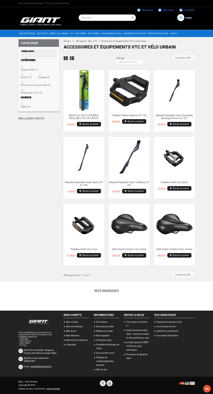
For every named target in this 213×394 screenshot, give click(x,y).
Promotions (101, 322)
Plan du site (101, 369)
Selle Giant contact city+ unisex (174, 249)
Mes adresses (72, 335)
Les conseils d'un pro (166, 326)
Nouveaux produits (105, 326)
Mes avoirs (71, 331)
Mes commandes (74, 326)
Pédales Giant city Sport (174, 182)
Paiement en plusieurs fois (169, 322)
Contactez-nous (104, 340)
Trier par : (120, 58)
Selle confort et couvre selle (35, 85)
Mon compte (73, 314)
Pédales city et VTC (31, 93)
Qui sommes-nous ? (105, 353)
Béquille (44, 77)
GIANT (25, 107)
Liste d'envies (31, 381)
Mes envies (145, 10)
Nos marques (106, 291)
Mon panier (166, 10)
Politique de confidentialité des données (105, 361)
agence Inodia (53, 388)
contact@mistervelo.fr (41, 366)
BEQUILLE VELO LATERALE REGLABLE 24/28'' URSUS (84, 116)
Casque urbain (29, 69)
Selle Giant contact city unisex (129, 249)
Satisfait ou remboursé (167, 331)
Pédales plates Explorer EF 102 (129, 115)
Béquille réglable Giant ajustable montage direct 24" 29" (174, 116)
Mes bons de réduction (77, 340)
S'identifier (187, 10)
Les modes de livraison (167, 335)
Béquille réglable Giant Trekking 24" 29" (129, 183)
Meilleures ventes (31, 118)
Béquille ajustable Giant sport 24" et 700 (84, 183)
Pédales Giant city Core (84, 249)
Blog (20, 381)
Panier (26, 77)
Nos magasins (103, 335)
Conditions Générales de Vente (107, 346)
